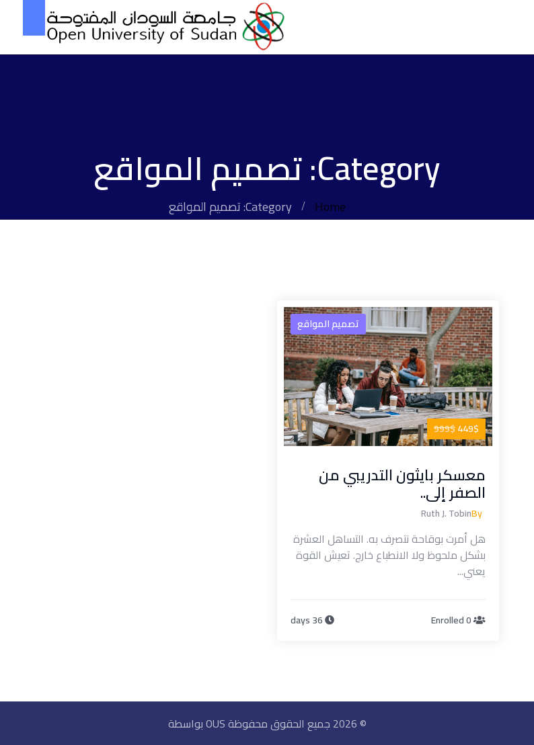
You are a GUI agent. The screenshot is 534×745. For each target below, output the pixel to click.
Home (330, 206)
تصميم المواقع (328, 324)
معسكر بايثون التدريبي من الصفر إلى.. (402, 484)
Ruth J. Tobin (446, 514)
